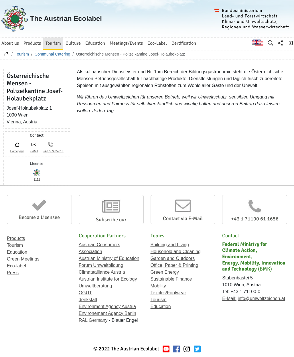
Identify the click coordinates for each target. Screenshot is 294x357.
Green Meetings (23, 259)
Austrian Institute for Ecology (108, 279)
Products (16, 238)
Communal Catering (52, 54)
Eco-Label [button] (157, 43)
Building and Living (170, 244)
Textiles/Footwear (168, 292)
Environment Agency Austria (107, 306)
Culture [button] (73, 43)
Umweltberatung (95, 285)
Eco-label (16, 265)
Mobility (158, 285)
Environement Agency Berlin (107, 313)
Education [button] (95, 43)
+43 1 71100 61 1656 (255, 219)
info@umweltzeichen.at (261, 298)
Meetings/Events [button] (126, 43)
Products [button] (32, 43)
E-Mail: (229, 298)
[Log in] (290, 43)
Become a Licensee (39, 217)
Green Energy (165, 272)
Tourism (22, 54)
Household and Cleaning (176, 251)
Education (17, 252)
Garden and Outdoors (173, 258)
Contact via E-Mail (183, 218)
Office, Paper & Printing (174, 265)
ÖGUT (85, 292)
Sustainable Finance (171, 279)
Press (13, 272)
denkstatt (88, 299)
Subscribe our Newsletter (111, 222)
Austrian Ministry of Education (109, 258)
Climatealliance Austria (102, 272)
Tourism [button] (53, 43)
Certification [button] (183, 43)
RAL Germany (93, 320)
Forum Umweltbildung (101, 265)
